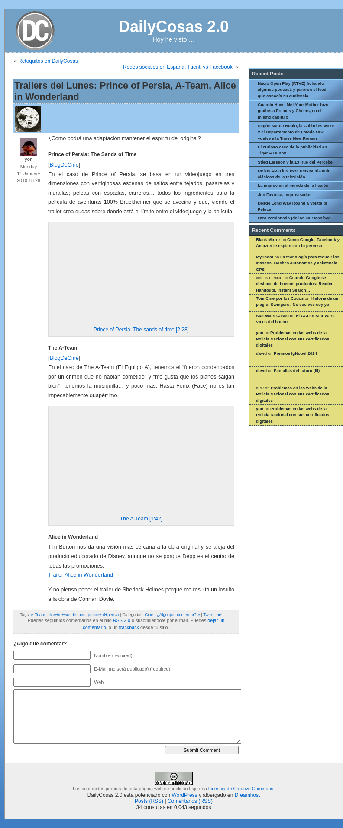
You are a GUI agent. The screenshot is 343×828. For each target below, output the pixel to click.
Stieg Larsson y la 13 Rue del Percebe (295, 162)
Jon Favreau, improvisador (284, 194)
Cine (149, 614)
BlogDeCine (64, 165)
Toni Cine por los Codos (280, 298)
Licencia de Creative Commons (240, 788)
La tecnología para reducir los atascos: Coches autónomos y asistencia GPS (297, 263)
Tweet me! (212, 614)
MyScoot (264, 256)
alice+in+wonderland (66, 614)
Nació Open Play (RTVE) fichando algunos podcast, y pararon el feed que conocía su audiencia (292, 89)
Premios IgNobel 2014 (295, 353)
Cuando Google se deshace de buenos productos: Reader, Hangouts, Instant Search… (294, 283)
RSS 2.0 (121, 620)
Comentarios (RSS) (190, 801)
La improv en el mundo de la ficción (293, 185)
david (261, 353)
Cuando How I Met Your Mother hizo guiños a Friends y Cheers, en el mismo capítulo (293, 110)
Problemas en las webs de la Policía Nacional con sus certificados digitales (292, 338)
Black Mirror (268, 239)
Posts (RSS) (149, 801)
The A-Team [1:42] (141, 519)
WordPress (184, 795)
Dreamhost (247, 795)
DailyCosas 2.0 (174, 26)
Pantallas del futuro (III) (297, 370)
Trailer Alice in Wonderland (80, 575)
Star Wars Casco (272, 315)
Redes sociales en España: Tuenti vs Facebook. (178, 67)
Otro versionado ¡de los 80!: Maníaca (294, 217)
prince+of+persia (103, 614)
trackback (129, 627)
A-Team (38, 614)
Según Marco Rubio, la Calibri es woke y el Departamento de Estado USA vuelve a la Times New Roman (296, 132)
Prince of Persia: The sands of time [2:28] (141, 330)
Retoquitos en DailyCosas (48, 61)
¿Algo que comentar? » (178, 614)
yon (259, 332)
